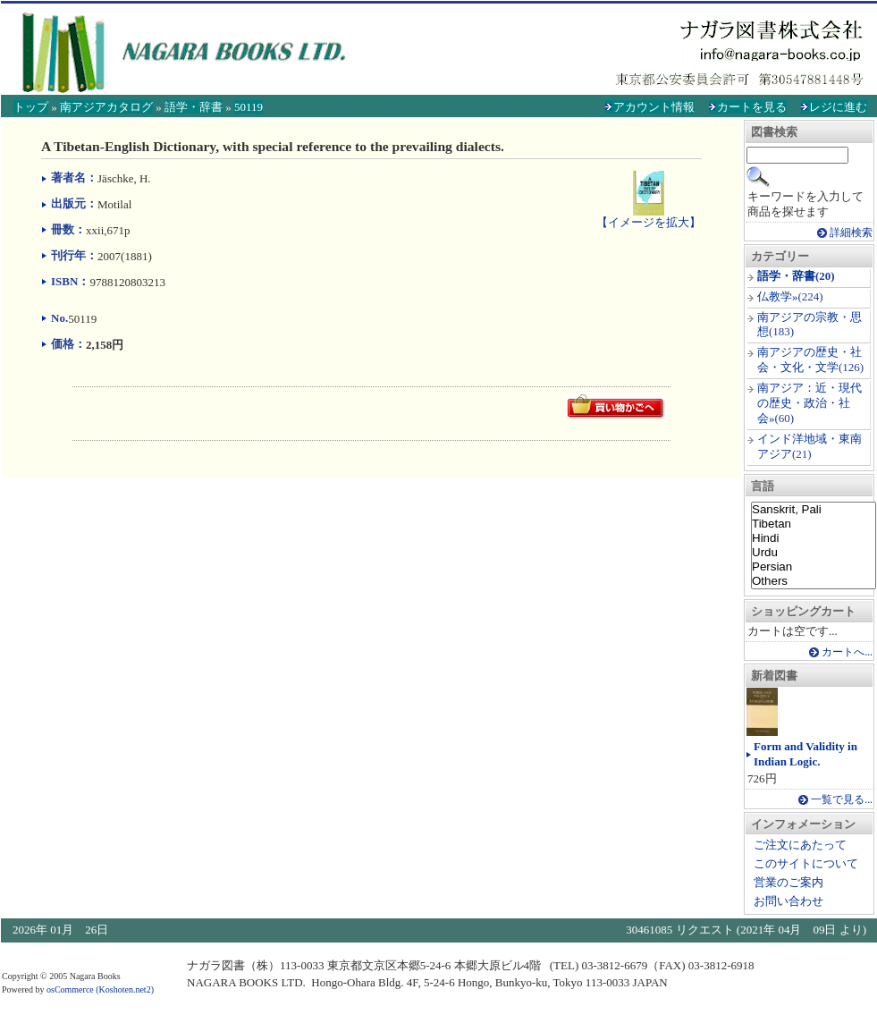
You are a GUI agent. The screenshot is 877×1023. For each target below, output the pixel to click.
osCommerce (70, 989)
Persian (813, 567)
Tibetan (813, 524)
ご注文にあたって (800, 844)
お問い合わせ (788, 901)
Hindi (813, 538)
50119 (248, 107)
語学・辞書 (193, 107)
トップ (30, 107)
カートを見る (752, 107)
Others (813, 581)
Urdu (813, 552)
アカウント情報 (654, 107)
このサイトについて (806, 863)
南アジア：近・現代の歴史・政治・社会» (809, 403)
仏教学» (777, 296)
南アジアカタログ (106, 107)
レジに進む (838, 107)
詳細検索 (851, 233)
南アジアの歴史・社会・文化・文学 (809, 359)
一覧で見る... (842, 800)
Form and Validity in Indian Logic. (805, 754)
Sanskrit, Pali (813, 510)
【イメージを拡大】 (648, 214)
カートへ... (847, 652)
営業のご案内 (788, 882)
